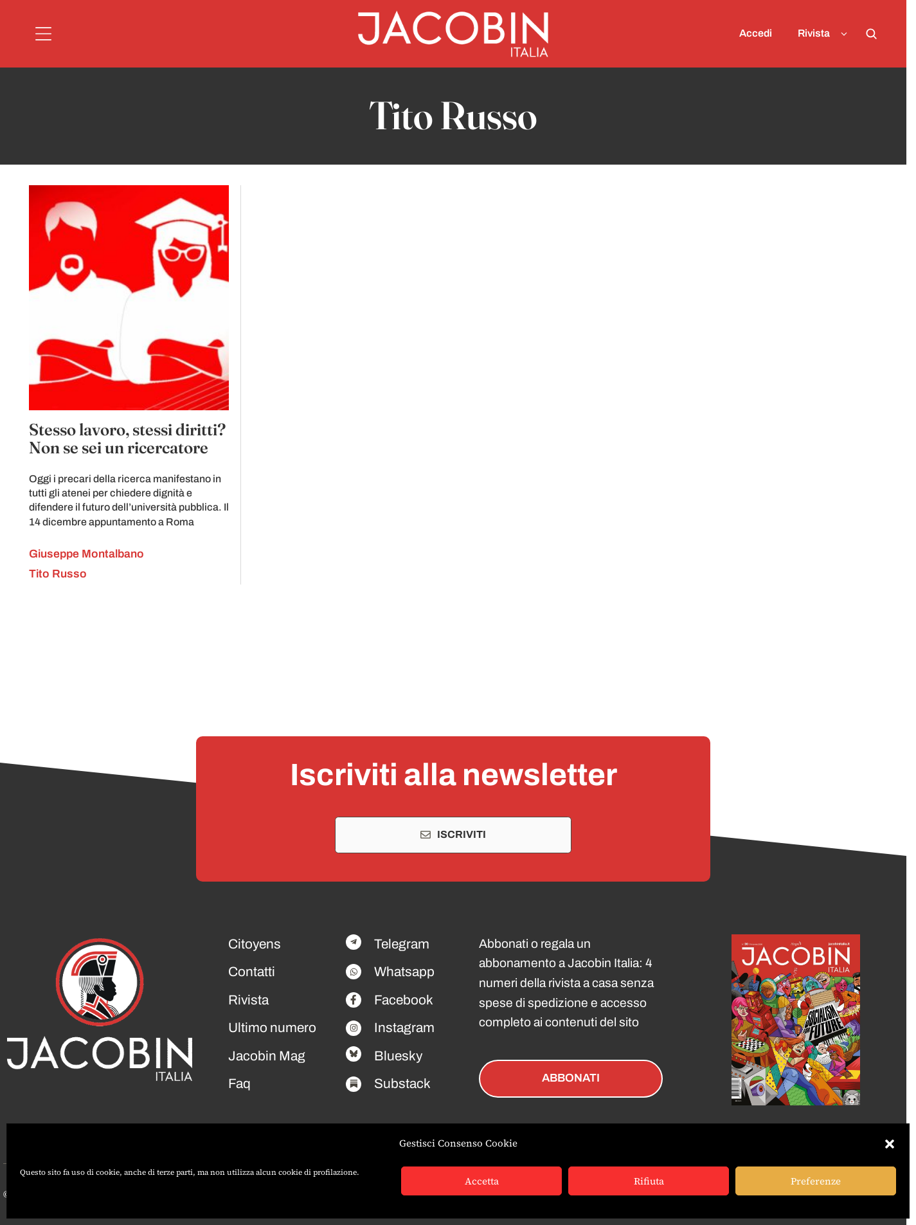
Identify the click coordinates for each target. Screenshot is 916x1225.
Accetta (482, 1181)
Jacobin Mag (266, 1056)
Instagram (404, 1028)
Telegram (401, 944)
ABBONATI (571, 1078)
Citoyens (254, 944)
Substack (402, 1083)
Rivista (825, 34)
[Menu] (43, 33)
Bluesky (398, 1056)
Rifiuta (649, 1181)
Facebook (403, 1000)
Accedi (755, 33)
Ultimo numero (272, 1028)
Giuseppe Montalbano (86, 554)
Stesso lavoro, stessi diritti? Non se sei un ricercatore (127, 438)
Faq (239, 1083)
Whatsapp (404, 972)
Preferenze (816, 1181)
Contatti (251, 972)
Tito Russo (58, 574)
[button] (889, 1144)
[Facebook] (353, 942)
